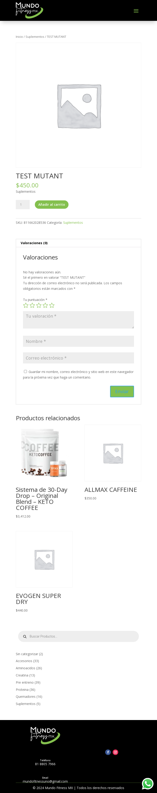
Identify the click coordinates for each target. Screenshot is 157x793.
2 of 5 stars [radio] (32, 305)
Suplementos (35, 37)
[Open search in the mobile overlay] (78, 636)
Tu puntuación (35, 299)
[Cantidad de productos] (23, 204)
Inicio (19, 37)
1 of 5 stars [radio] (26, 305)
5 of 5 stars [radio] (52, 305)
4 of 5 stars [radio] (45, 305)
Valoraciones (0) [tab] (34, 243)
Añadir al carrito (51, 204)
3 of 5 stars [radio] (39, 305)
